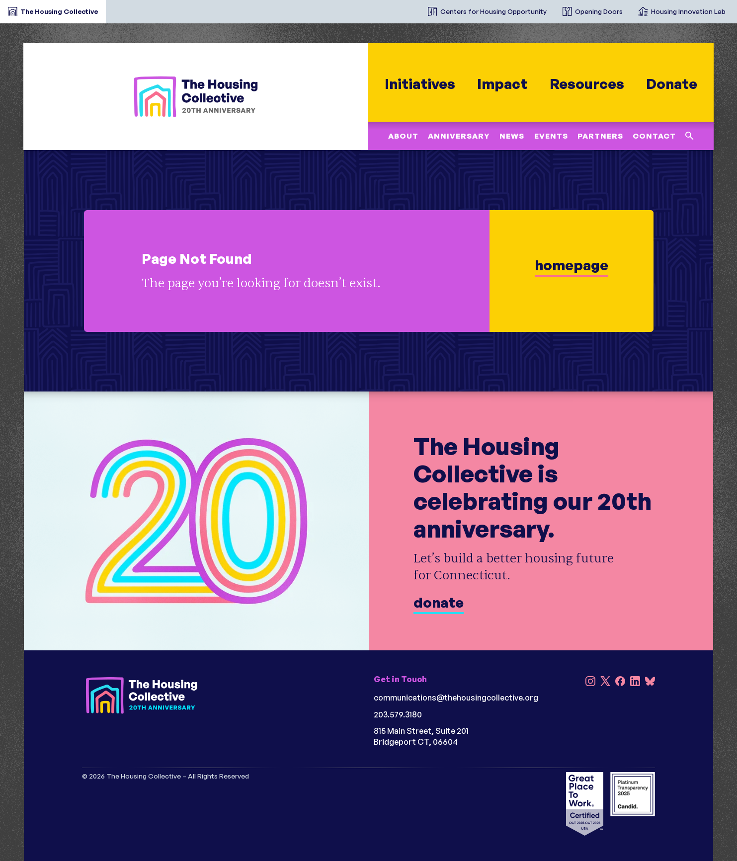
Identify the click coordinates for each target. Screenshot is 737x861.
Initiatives (420, 83)
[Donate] (369, 520)
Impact (502, 83)
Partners (600, 136)
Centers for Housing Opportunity (493, 11)
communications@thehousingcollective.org (456, 698)
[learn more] (369, 271)
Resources (587, 83)
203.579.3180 (398, 714)
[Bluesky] (650, 682)
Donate (671, 83)
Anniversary (459, 136)
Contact (654, 136)
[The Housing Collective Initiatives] (412, 7)
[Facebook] (620, 682)
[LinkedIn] (635, 682)
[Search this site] (690, 136)
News (512, 136)
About (403, 136)
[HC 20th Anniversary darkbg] (141, 695)
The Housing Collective (59, 11)
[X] (605, 682)
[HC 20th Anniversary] (196, 96)
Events (551, 136)
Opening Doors (599, 11)
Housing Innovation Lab (688, 11)
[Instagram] (590, 682)
